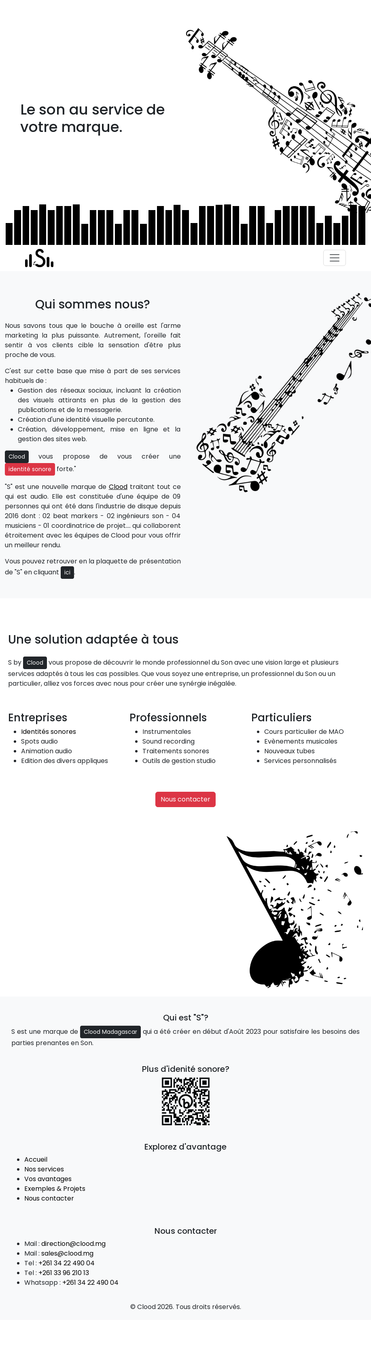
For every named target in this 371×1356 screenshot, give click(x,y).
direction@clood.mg (73, 1243)
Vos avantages (48, 1179)
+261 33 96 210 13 (63, 1272)
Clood (16, 457)
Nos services (44, 1169)
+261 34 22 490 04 (66, 1263)
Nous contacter (185, 799)
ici (67, 572)
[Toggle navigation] (334, 258)
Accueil (35, 1159)
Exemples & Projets (54, 1188)
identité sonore (29, 469)
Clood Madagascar (110, 1032)
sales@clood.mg (67, 1253)
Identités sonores (48, 731)
